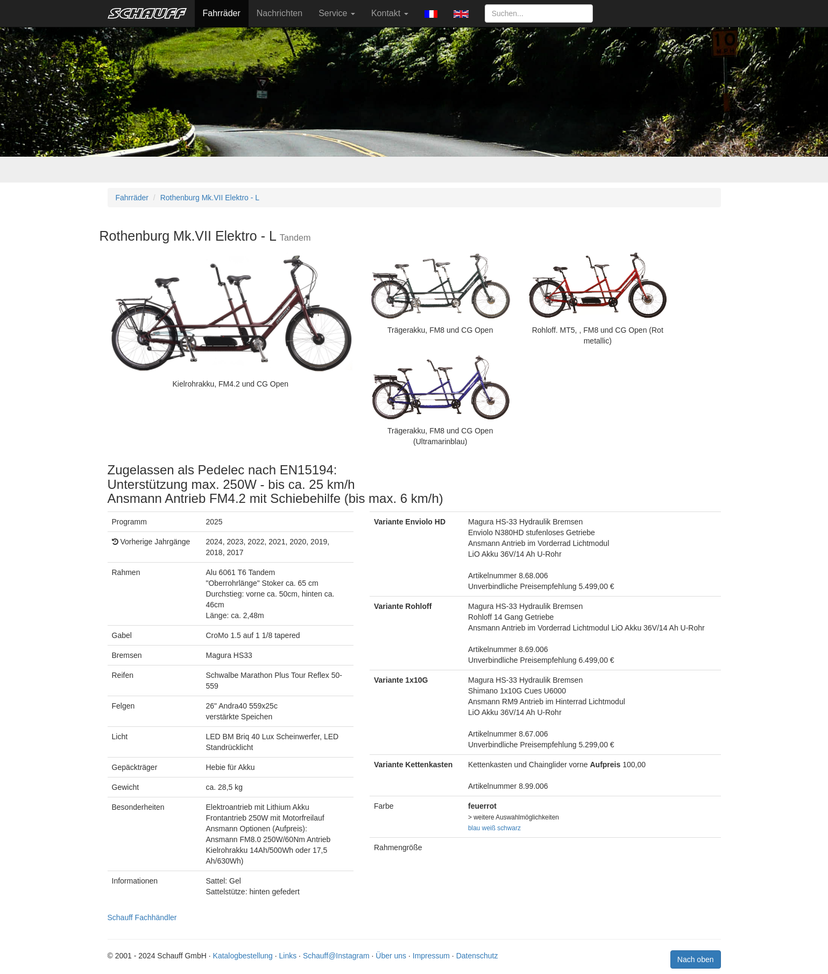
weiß (489, 828)
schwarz (509, 828)
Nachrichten (279, 13)
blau (474, 828)
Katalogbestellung (243, 955)
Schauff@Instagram (336, 955)
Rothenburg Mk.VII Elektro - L (209, 197)
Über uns (391, 955)
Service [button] (337, 13)
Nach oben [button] (695, 959)
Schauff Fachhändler (142, 917)
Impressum (431, 955)
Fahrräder (221, 13)
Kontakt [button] (389, 13)
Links (288, 955)
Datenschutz (477, 955)
